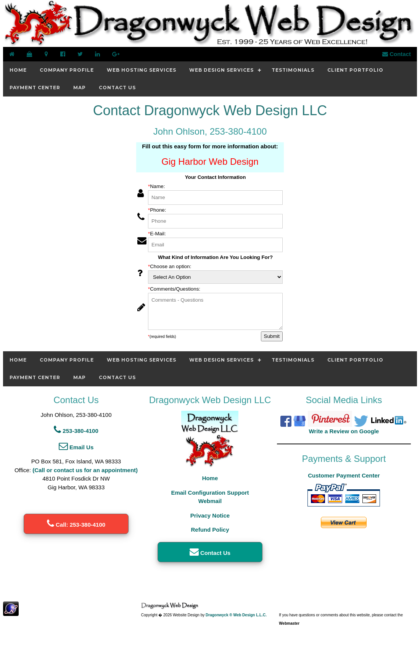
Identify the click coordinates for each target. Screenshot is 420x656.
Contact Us (117, 87)
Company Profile (67, 70)
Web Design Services (221, 70)
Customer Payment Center (344, 475)
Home (18, 70)
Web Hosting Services (141, 70)
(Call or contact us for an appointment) (85, 470)
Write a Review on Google (344, 431)
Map (79, 87)
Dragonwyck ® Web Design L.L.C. (236, 615)
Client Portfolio (355, 70)
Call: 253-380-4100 (76, 524)
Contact (396, 54)
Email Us (76, 447)
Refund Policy (210, 529)
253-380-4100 (76, 431)
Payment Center (35, 87)
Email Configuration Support (210, 492)
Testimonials (293, 70)
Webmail (210, 501)
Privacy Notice (210, 515)
